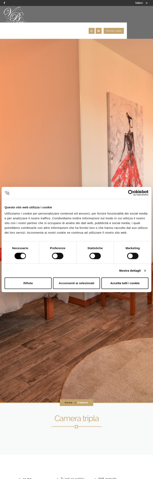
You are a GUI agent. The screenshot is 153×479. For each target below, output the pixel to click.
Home (69, 389)
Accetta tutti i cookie (125, 283)
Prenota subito (140, 16)
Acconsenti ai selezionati (76, 283)
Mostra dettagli (130, 270)
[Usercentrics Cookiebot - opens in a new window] (131, 193)
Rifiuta (28, 283)
